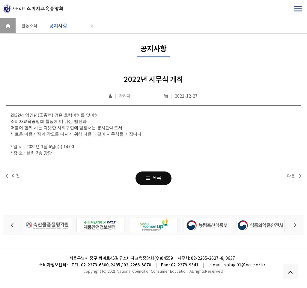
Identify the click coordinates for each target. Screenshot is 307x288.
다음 (291, 176)
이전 (16, 176)
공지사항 (58, 26)
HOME (8, 26)
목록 (153, 178)
